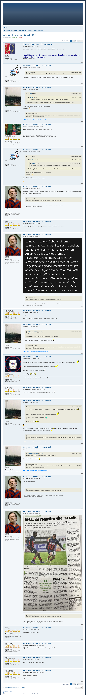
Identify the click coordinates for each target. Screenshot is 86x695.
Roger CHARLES (32, 331)
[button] (82, 41)
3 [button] (75, 41)
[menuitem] (6, 27)
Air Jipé (30, 93)
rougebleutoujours (33, 453)
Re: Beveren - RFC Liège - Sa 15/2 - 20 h (37, 65)
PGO (29, 156)
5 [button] (79, 41)
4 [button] (77, 41)
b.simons (30, 407)
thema (29, 72)
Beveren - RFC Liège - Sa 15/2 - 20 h (19, 35)
